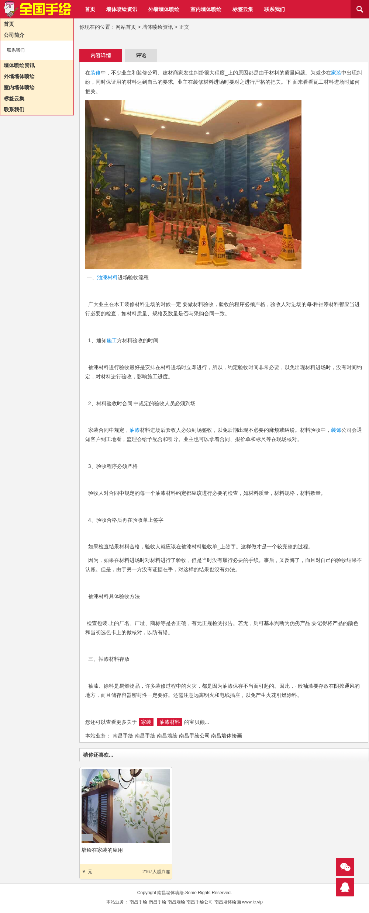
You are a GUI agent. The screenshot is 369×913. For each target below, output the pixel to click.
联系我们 (274, 9)
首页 (90, 9)
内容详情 (100, 55)
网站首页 (125, 27)
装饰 (336, 430)
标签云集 (242, 9)
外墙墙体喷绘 (163, 9)
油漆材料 (107, 277)
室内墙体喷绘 (205, 9)
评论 (141, 55)
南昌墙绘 (167, 736)
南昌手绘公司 (194, 736)
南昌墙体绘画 (226, 736)
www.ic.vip (252, 902)
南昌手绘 (123, 736)
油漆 (135, 430)
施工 (112, 340)
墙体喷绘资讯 (121, 9)
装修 (95, 73)
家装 (336, 73)
